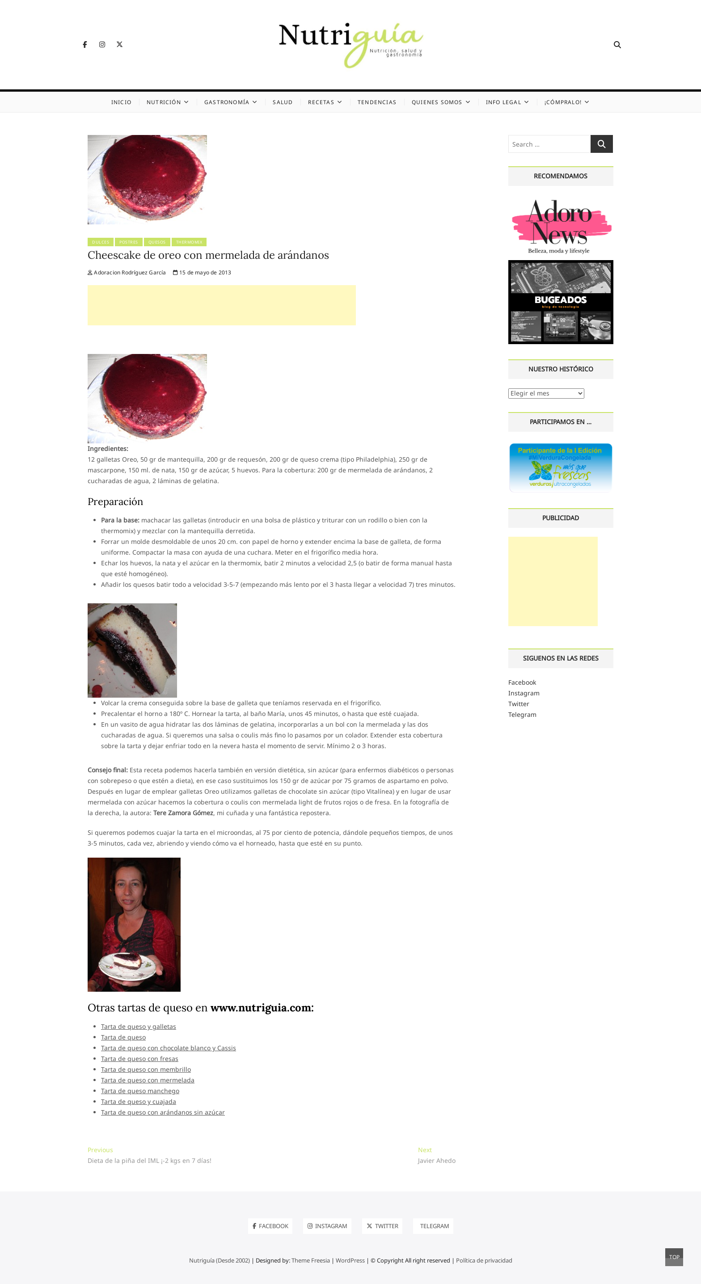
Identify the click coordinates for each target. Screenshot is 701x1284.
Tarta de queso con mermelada (147, 1080)
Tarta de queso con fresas (139, 1058)
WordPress (350, 1260)
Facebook (522, 682)
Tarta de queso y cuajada (138, 1101)
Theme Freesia (310, 1260)
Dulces (100, 242)
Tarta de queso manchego (140, 1090)
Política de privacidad (484, 1260)
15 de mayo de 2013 (202, 272)
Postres (128, 242)
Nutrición (164, 102)
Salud (283, 102)
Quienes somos (437, 102)
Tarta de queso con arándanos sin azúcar (163, 1112)
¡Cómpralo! (563, 102)
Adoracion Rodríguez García (127, 272)
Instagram (524, 693)
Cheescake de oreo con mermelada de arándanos (208, 255)
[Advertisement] (222, 305)
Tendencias (377, 102)
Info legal (503, 102)
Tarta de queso (123, 1037)
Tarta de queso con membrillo (146, 1069)
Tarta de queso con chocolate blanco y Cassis (168, 1048)
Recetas (321, 102)
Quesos (157, 242)
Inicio (121, 102)
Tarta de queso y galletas (138, 1026)
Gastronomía (226, 102)
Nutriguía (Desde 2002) (219, 1260)
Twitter (518, 703)
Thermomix (189, 242)
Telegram (522, 714)
